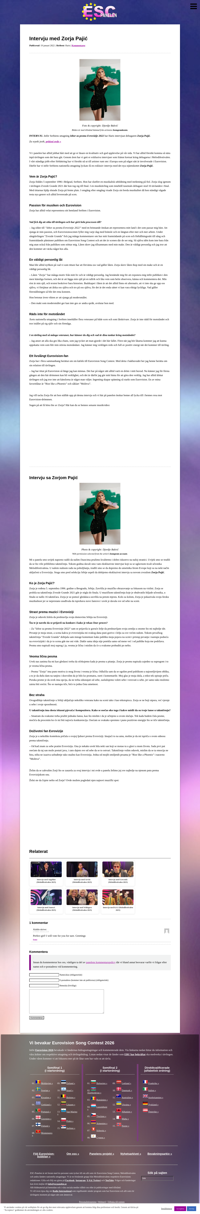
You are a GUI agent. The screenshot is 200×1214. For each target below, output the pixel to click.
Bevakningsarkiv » (159, 1158)
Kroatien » (46, 1102)
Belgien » (70, 1102)
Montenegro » (42, 1138)
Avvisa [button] (191, 1209)
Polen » (70, 1126)
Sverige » (45, 1095)
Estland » (71, 1088)
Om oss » (73, 1158)
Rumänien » (102, 1104)
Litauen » (71, 1109)
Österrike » (153, 1116)
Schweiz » (101, 1135)
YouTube (109, 1185)
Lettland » (126, 1088)
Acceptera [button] (180, 1209)
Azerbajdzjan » (94, 1097)
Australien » (127, 1102)
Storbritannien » (155, 1102)
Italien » (152, 1095)
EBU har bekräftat (134, 1059)
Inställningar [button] (166, 1209)
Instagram (80, 1185)
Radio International (62, 1195)
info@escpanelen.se (57, 1188)
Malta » (125, 1123)
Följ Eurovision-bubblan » (43, 1160)
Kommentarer (78, 45)
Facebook (70, 1185)
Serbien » (71, 1133)
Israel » (70, 1095)
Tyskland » (153, 1109)
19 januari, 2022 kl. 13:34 (41, 931)
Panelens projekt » (101, 1158)
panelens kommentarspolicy (100, 962)
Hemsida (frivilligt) (67, 985)
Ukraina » (126, 1109)
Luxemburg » (97, 1112)
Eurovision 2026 (44, 1054)
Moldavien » (47, 1088)
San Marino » (67, 1117)
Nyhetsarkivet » (130, 1158)
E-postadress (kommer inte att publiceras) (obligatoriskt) (83, 980)
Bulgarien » (101, 1088)
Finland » (45, 1130)
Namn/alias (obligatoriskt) (70, 975)
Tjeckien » (101, 1121)
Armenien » (101, 1128)
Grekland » (46, 1109)
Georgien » (46, 1123)
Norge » (125, 1130)
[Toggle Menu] (193, 6)
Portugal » (46, 1116)
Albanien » (127, 1116)
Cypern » (100, 1142)
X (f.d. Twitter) (94, 1185)
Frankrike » (153, 1088)
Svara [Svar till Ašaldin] (35, 939)
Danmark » (127, 1095)
